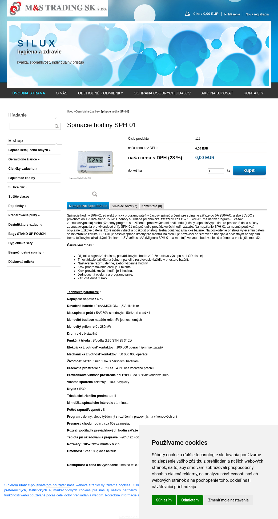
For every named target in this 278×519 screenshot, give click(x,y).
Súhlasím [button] (164, 500)
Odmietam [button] (190, 500)
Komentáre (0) (152, 206)
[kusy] (216, 170)
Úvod (70, 111)
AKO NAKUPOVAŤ (217, 93)
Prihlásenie (232, 14)
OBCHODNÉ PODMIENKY (100, 93)
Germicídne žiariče (87, 111)
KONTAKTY (254, 93)
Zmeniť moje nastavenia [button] (228, 500)
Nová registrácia (257, 14)
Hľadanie (18, 115)
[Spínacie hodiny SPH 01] (95, 167)
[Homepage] (29, 93)
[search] (56, 126)
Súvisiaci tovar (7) (124, 206)
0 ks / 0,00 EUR (206, 14)
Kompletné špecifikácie (88, 206)
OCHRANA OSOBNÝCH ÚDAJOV (162, 93)
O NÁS (61, 93)
